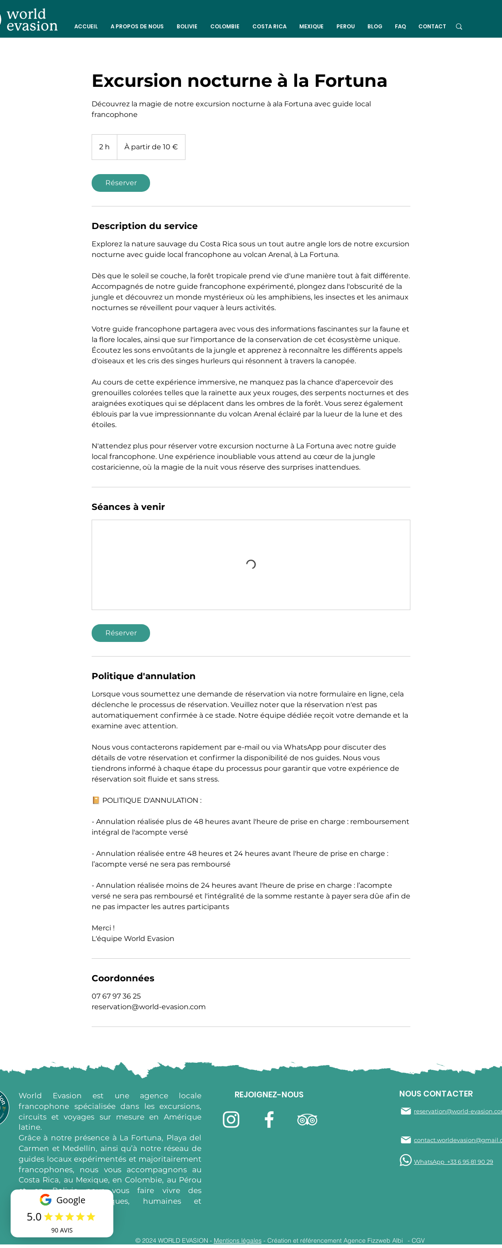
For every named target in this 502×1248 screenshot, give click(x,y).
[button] (137, 27)
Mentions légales (238, 1240)
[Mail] (406, 1111)
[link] (121, 183)
